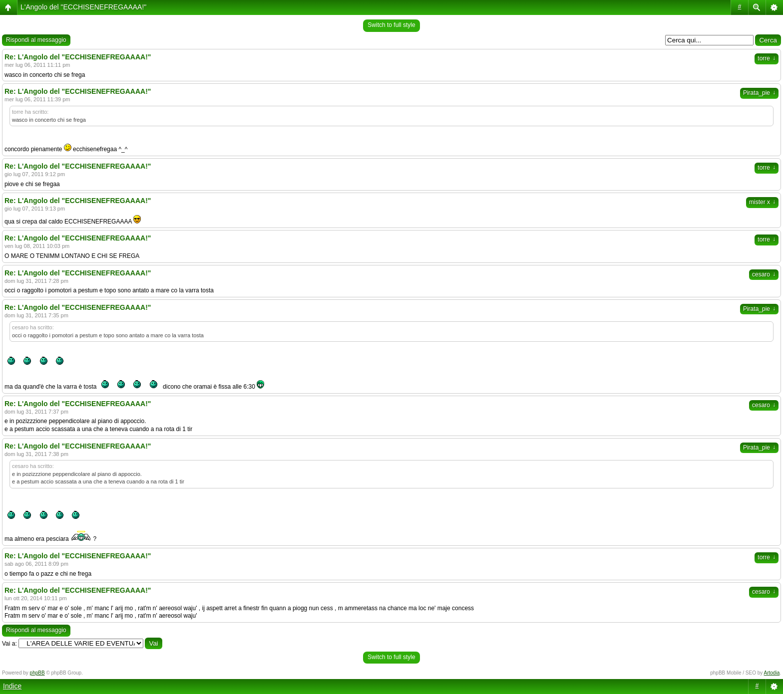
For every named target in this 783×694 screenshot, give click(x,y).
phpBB (37, 673)
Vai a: (9, 643)
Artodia (772, 673)
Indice (12, 686)
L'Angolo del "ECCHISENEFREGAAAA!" (83, 7)
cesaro (764, 274)
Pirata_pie (759, 92)
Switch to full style (391, 24)
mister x (762, 202)
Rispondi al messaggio (36, 39)
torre (767, 58)
